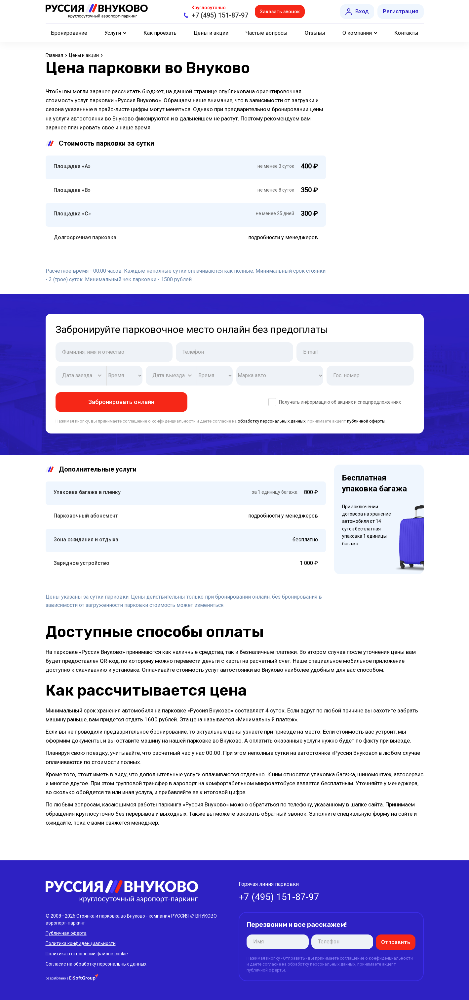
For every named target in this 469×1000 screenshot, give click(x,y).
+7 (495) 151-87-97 (218, 15)
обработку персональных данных (271, 421)
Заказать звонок (280, 11)
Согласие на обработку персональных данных (96, 963)
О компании (357, 33)
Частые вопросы (267, 33)
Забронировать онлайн (121, 401)
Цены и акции (211, 33)
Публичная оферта (66, 932)
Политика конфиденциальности (81, 943)
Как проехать (159, 33)
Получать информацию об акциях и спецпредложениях (334, 402)
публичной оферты (366, 421)
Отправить (396, 941)
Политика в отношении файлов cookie (87, 953)
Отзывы (315, 33)
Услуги (112, 33)
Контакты (406, 33)
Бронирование (69, 33)
